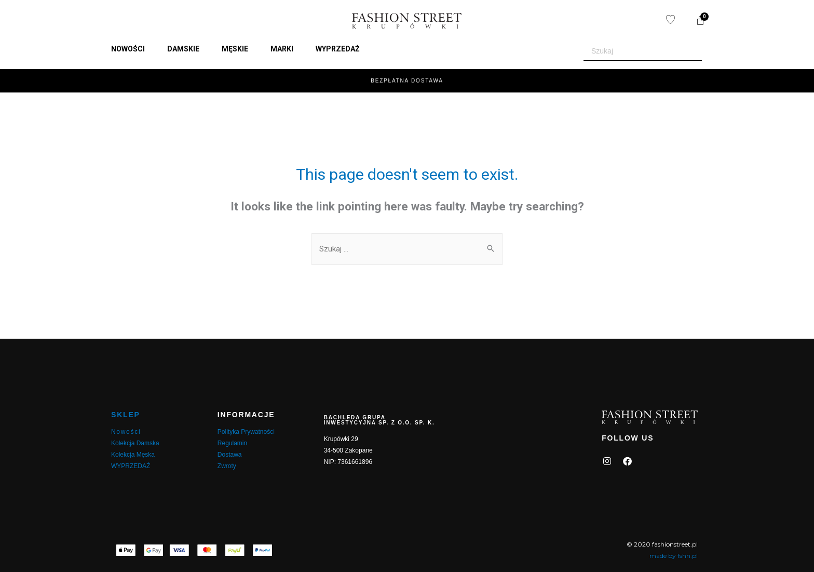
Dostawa (230, 454)
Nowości (126, 431)
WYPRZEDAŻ (130, 466)
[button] (134, 48)
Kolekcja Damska (135, 443)
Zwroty (227, 466)
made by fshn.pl (673, 556)
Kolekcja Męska (133, 454)
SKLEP (125, 414)
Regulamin (232, 443)
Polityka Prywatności (246, 431)
